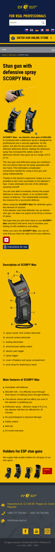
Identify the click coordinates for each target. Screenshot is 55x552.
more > (47, 471)
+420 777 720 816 (16, 513)
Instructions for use (17, 247)
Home (4, 55)
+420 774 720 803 (38, 513)
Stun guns (12, 55)
